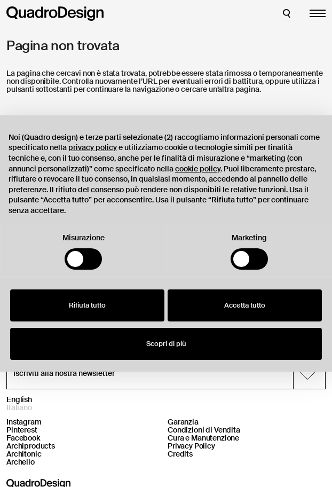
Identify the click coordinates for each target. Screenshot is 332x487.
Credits (180, 454)
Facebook (23, 438)
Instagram (24, 422)
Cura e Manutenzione (203, 438)
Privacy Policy (191, 446)
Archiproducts (30, 446)
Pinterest (21, 430)
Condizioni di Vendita (204, 430)
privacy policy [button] (92, 147)
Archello (20, 462)
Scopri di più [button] (166, 343)
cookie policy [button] (197, 169)
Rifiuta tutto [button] (87, 305)
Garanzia (183, 422)
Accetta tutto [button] (244, 305)
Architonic (24, 454)
